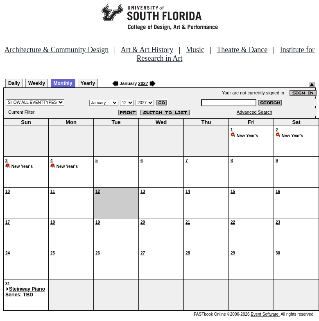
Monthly (63, 83)
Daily (14, 83)
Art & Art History (147, 50)
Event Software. (265, 314)
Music (195, 50)
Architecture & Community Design (57, 50)
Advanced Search (254, 112)
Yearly (88, 83)
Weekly (36, 83)
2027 (143, 83)
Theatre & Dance (242, 50)
